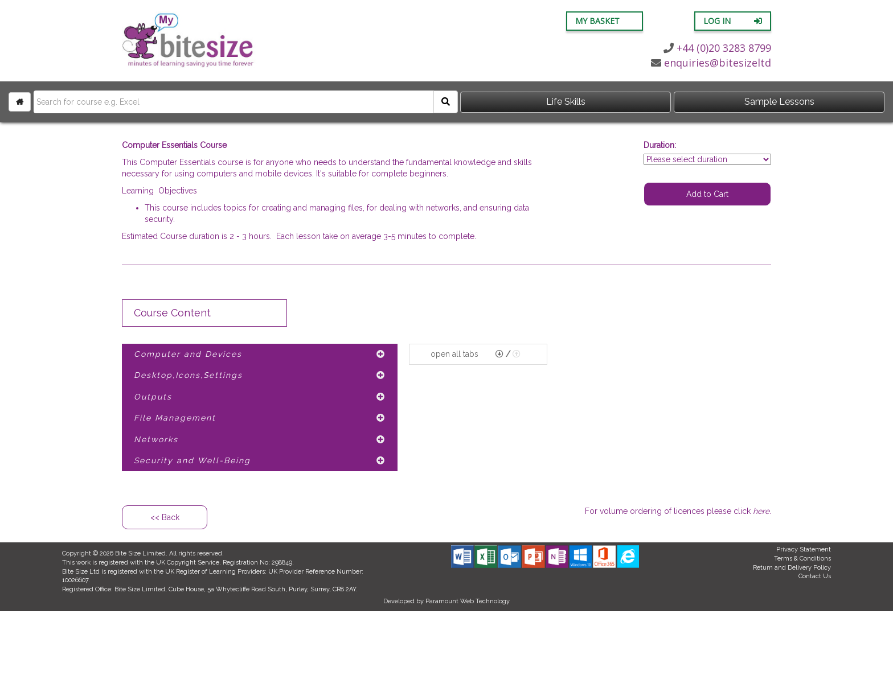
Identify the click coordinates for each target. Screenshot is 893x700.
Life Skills (565, 101)
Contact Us (814, 576)
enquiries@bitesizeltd (711, 62)
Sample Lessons (779, 101)
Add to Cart (707, 194)
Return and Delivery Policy (792, 567)
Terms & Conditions (802, 558)
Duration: (660, 145)
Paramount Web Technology (467, 601)
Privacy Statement (803, 549)
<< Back (164, 517)
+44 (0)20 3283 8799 (717, 48)
